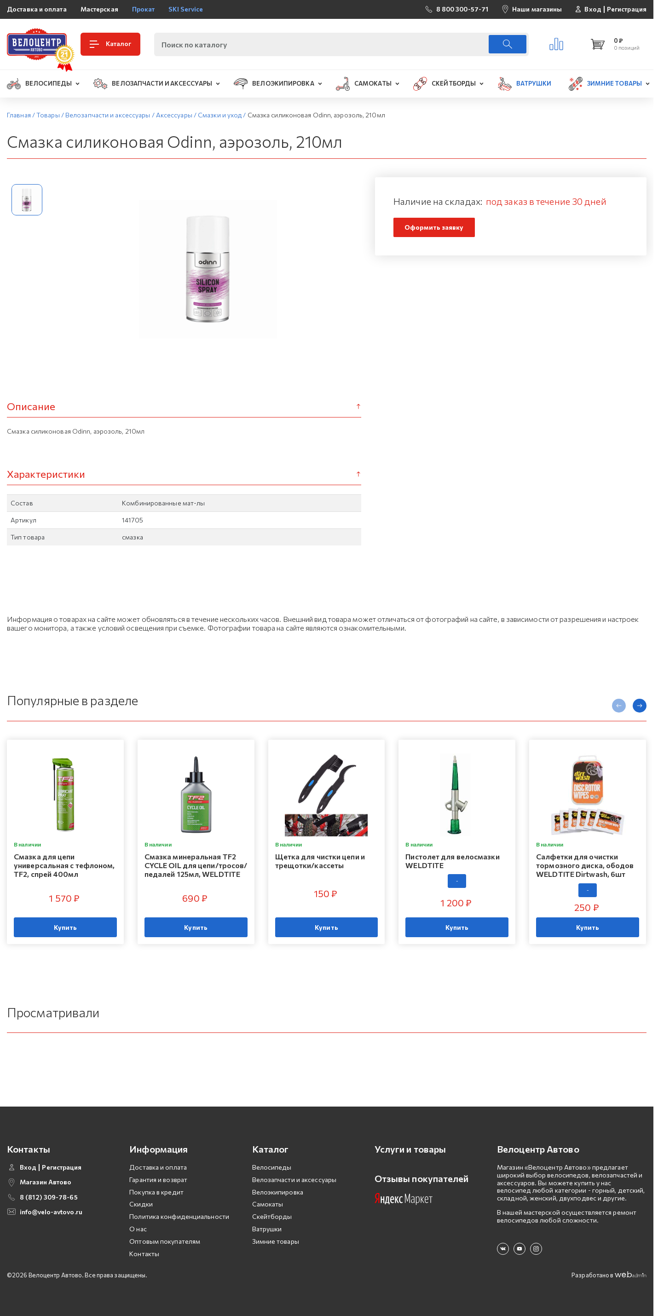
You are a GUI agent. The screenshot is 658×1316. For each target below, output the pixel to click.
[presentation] (619, 706)
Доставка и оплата (37, 9)
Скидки (141, 1204)
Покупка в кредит (156, 1192)
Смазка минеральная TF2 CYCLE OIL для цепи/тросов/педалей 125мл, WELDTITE (196, 865)
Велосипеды (272, 1167)
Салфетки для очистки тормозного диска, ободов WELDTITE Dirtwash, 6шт (585, 865)
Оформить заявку (434, 227)
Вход (592, 9)
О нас (138, 1229)
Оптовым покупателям (164, 1241)
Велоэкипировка (277, 1192)
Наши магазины (537, 9)
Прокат (143, 9)
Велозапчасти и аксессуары (294, 1179)
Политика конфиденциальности (179, 1216)
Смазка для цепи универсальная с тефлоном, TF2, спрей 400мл (64, 865)
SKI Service (185, 9)
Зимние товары (275, 1241)
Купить (65, 927)
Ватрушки (267, 1229)
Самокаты (267, 1204)
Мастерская (99, 9)
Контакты (144, 1254)
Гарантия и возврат (158, 1179)
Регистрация (626, 9)
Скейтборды (272, 1216)
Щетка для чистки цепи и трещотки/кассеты (320, 861)
